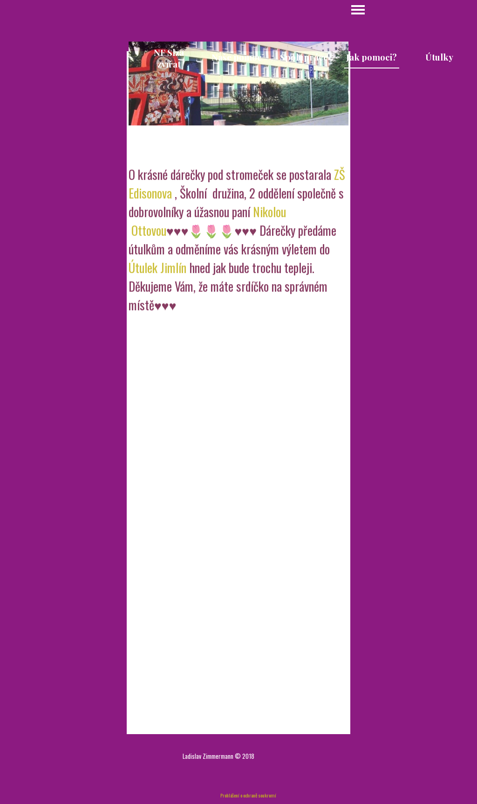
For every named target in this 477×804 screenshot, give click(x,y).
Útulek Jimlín (157, 291)
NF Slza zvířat (169, 58)
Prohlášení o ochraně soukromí (248, 795)
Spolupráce (304, 57)
